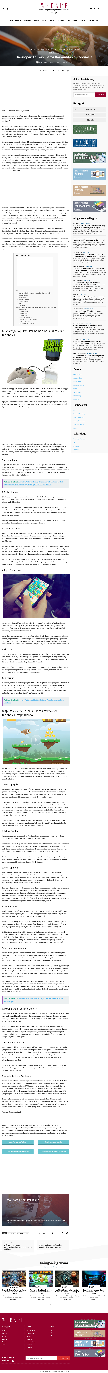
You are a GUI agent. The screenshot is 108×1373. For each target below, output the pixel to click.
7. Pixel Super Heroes (24, 321)
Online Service (77, 374)
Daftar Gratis (100, 94)
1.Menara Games (23, 295)
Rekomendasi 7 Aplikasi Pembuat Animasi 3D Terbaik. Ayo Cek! (86, 284)
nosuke (43, 62)
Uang (75, 388)
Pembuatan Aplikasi (33, 49)
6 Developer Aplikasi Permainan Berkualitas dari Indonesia (33, 293)
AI (74, 442)
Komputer (76, 446)
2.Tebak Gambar (23, 311)
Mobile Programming (79, 353)
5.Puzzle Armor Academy (25, 317)
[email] (84, 94)
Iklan (74, 428)
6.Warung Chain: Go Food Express (28, 319)
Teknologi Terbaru (79, 439)
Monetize (76, 399)
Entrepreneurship (78, 385)
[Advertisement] (35, 92)
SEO (74, 410)
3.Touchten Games (24, 299)
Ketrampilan (77, 392)
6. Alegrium (22, 305)
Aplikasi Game (45, 49)
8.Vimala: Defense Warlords (26, 323)
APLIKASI (90, 115)
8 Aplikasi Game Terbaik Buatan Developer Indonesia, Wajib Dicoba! (36, 307)
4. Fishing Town (23, 315)
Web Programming (78, 238)
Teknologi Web (77, 252)
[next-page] (56, 1304)
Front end (76, 223)
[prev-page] (51, 1304)
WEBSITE (90, 109)
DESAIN (90, 120)
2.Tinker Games (23, 297)
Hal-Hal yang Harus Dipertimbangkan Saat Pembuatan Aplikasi (18, 1247)
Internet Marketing (79, 414)
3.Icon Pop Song (23, 313)
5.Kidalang (21, 303)
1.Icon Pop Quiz (23, 309)
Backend (75, 294)
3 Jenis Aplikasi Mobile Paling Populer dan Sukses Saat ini (50, 1246)
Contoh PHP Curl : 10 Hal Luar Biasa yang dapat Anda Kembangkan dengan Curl (89, 228)
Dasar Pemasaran (78, 417)
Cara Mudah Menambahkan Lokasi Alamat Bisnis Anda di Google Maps (87, 343)
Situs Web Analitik (78, 424)
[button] (103, 8)
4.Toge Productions (24, 301)
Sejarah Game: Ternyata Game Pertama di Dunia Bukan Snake (14, 1292)
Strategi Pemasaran (79, 421)
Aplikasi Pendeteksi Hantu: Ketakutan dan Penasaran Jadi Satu (67, 1292)
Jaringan (76, 449)
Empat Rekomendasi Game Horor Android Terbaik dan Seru (94, 1292)
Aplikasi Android (78, 280)
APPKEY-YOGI (14, 1300)
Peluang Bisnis (77, 378)
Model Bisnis (77, 381)
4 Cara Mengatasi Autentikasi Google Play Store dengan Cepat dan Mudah (88, 327)
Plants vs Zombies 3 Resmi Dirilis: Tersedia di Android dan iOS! (41, 1292)
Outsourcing (77, 396)
